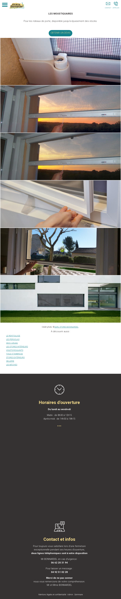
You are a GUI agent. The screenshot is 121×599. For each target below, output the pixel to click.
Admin (70, 594)
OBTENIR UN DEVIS (60, 32)
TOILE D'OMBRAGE (14, 354)
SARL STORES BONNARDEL (66, 327)
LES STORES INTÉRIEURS (17, 347)
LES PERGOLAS (12, 339)
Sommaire (78, 594)
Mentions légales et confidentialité (52, 594)
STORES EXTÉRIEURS (15, 357)
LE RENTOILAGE (13, 336)
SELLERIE (10, 361)
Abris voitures (12, 343)
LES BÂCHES (11, 365)
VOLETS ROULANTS (14, 350)
